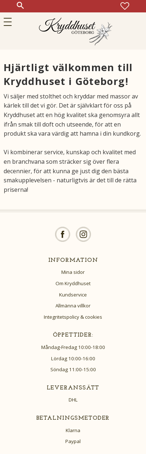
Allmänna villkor (73, 305)
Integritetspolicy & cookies (73, 317)
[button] (10, 21)
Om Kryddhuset (73, 283)
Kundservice (73, 294)
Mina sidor (73, 272)
